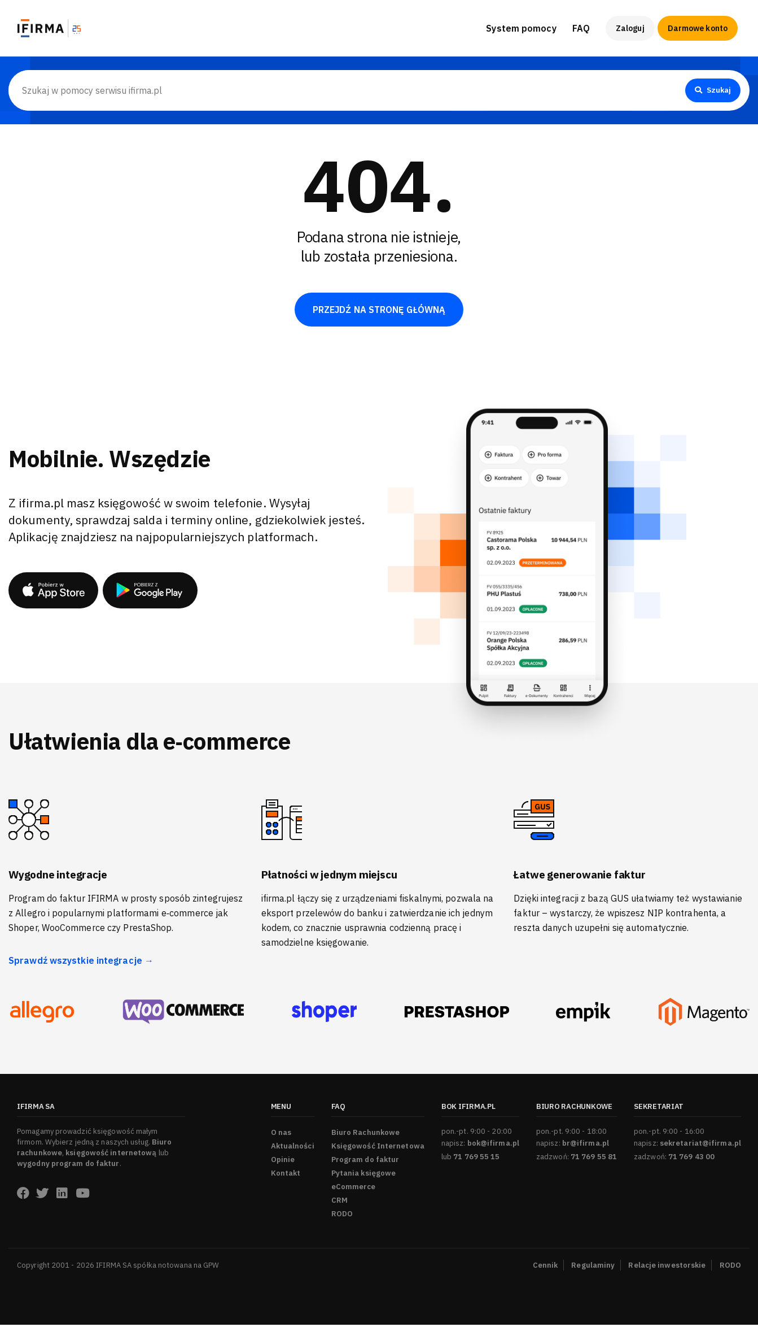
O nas (281, 1134)
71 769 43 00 (691, 1159)
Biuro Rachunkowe (365, 1134)
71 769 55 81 (594, 1159)
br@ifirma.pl (585, 1145)
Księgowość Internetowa (377, 1148)
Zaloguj (630, 28)
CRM (339, 1202)
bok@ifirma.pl (493, 1145)
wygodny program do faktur (68, 1166)
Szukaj (711, 90)
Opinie (283, 1162)
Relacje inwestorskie (667, 1267)
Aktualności (292, 1148)
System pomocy (521, 28)
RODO (342, 1216)
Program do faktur (365, 1162)
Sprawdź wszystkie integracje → (81, 962)
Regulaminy (593, 1267)
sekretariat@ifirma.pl (700, 1145)
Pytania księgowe (363, 1175)
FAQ (581, 28)
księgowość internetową (110, 1155)
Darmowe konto (698, 28)
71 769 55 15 (476, 1159)
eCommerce (353, 1189)
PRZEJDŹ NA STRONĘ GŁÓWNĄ (378, 310)
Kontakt (286, 1175)
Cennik (545, 1267)
